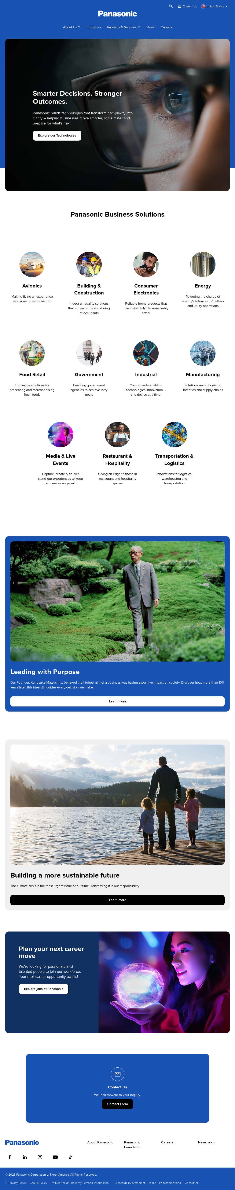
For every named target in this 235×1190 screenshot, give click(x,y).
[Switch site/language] (214, 6)
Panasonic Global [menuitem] (170, 1183)
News (150, 27)
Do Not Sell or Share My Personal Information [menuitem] (80, 1183)
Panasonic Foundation (132, 1144)
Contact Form (120, 1104)
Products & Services (121, 27)
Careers (166, 27)
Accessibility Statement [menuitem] (130, 1183)
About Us (70, 27)
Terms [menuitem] (152, 1183)
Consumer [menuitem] (191, 1183)
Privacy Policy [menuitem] (17, 1183)
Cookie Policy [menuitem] (38, 1183)
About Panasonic (100, 1142)
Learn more (134, 701)
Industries (94, 27)
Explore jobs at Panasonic (43, 988)
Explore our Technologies (57, 135)
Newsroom (206, 1142)
